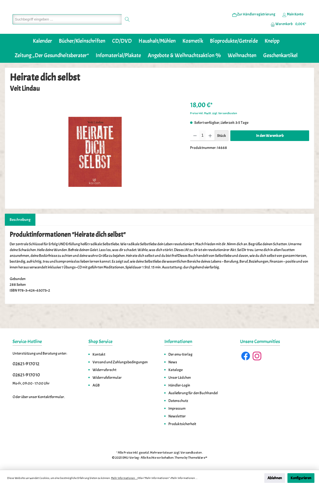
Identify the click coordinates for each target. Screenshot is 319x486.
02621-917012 (26, 364)
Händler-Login (179, 385)
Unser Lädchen (179, 377)
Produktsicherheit (182, 424)
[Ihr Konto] (292, 22)
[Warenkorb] (286, 31)
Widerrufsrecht (104, 369)
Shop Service (100, 341)
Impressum (177, 408)
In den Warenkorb (270, 150)
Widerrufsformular (107, 377)
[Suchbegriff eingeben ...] (67, 26)
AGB (96, 385)
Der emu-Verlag (180, 354)
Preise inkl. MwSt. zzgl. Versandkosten (213, 128)
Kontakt (99, 354)
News (172, 362)
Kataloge (175, 369)
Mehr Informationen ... (124, 478)
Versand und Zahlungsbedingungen (120, 362)
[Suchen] (127, 26)
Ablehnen (274, 478)
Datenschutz (178, 400)
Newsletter (177, 416)
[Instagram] (257, 356)
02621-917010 (26, 375)
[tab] (20, 234)
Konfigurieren (301, 478)
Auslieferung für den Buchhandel (193, 393)
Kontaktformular (51, 396)
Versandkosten (191, 453)
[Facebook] (245, 356)
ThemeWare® (197, 458)
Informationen (178, 341)
